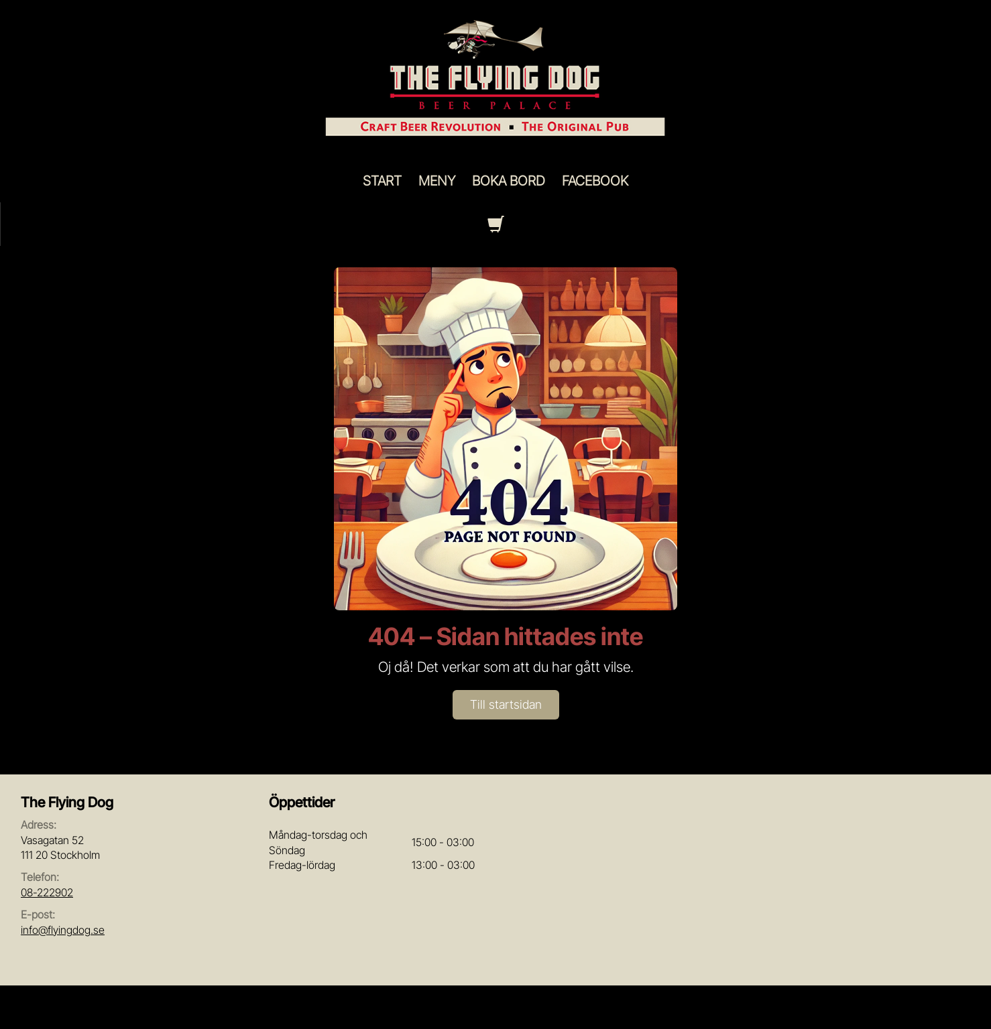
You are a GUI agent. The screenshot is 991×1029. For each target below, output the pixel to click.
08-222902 (47, 892)
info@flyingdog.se (63, 930)
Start (382, 181)
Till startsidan (506, 704)
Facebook (595, 181)
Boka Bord (508, 181)
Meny (436, 181)
